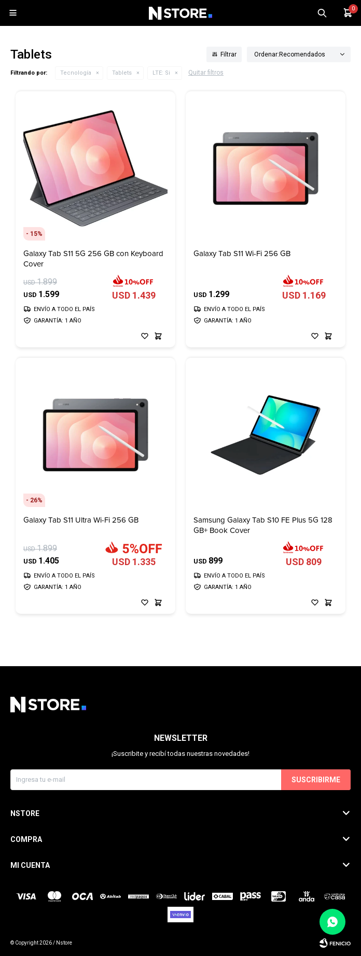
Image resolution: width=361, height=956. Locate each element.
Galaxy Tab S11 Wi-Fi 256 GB (241, 253)
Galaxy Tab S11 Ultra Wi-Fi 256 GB (80, 520)
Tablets (122, 72)
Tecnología (75, 72)
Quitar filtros (206, 72)
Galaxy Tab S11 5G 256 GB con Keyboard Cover (93, 258)
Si (161, 72)
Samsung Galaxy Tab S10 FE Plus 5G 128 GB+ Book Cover (262, 525)
